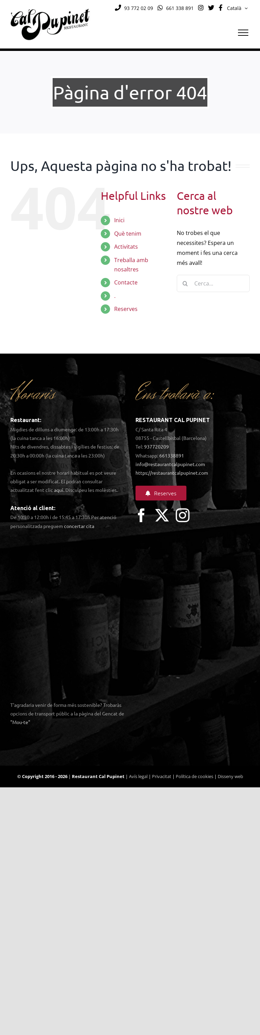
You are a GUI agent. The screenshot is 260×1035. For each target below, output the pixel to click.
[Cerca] (185, 283)
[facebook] (141, 515)
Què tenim (127, 233)
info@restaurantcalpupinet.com (170, 464)
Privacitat (161, 776)
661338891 (171, 455)
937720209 (156, 446)
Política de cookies (194, 776)
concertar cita (79, 526)
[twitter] (162, 515)
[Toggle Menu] (243, 33)
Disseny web (230, 776)
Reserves (126, 309)
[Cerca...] (213, 283)
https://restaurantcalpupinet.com (172, 473)
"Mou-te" (20, 722)
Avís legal (138, 776)
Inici (119, 220)
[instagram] (182, 515)
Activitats (126, 246)
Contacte (126, 282)
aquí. (59, 490)
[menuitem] (237, 8)
